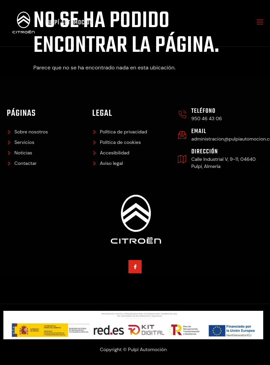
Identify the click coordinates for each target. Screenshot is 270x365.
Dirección (204, 153)
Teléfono (203, 112)
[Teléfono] (182, 115)
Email (198, 132)
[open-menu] (259, 24)
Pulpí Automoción (70, 23)
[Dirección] (182, 160)
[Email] (182, 136)
